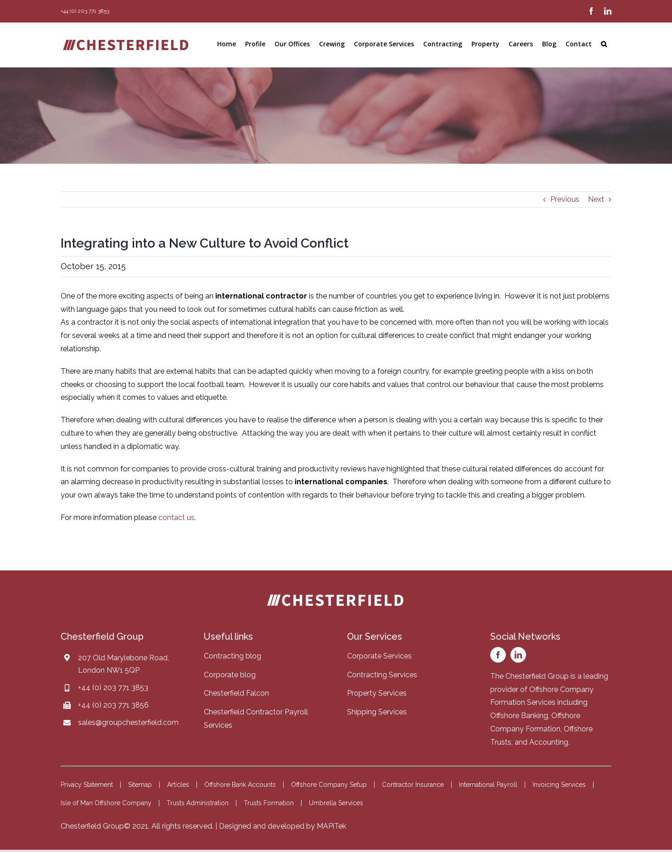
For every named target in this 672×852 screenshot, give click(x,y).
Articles (178, 784)
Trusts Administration (198, 803)
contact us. (177, 517)
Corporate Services (379, 656)
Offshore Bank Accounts (240, 784)
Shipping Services (377, 712)
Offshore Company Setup (329, 784)
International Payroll (488, 784)
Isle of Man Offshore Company (106, 803)
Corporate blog (230, 674)
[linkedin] (518, 655)
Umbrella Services (336, 803)
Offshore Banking (519, 715)
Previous (564, 199)
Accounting (548, 742)
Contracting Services (382, 674)
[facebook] (498, 655)
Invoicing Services (559, 784)
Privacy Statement (87, 784)
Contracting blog (232, 656)
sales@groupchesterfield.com (128, 722)
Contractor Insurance (413, 784)
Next (596, 199)
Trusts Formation (269, 803)
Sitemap (140, 784)
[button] (603, 44)
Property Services (377, 693)
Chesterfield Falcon (236, 693)
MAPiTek (331, 826)
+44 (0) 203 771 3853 (113, 687)
